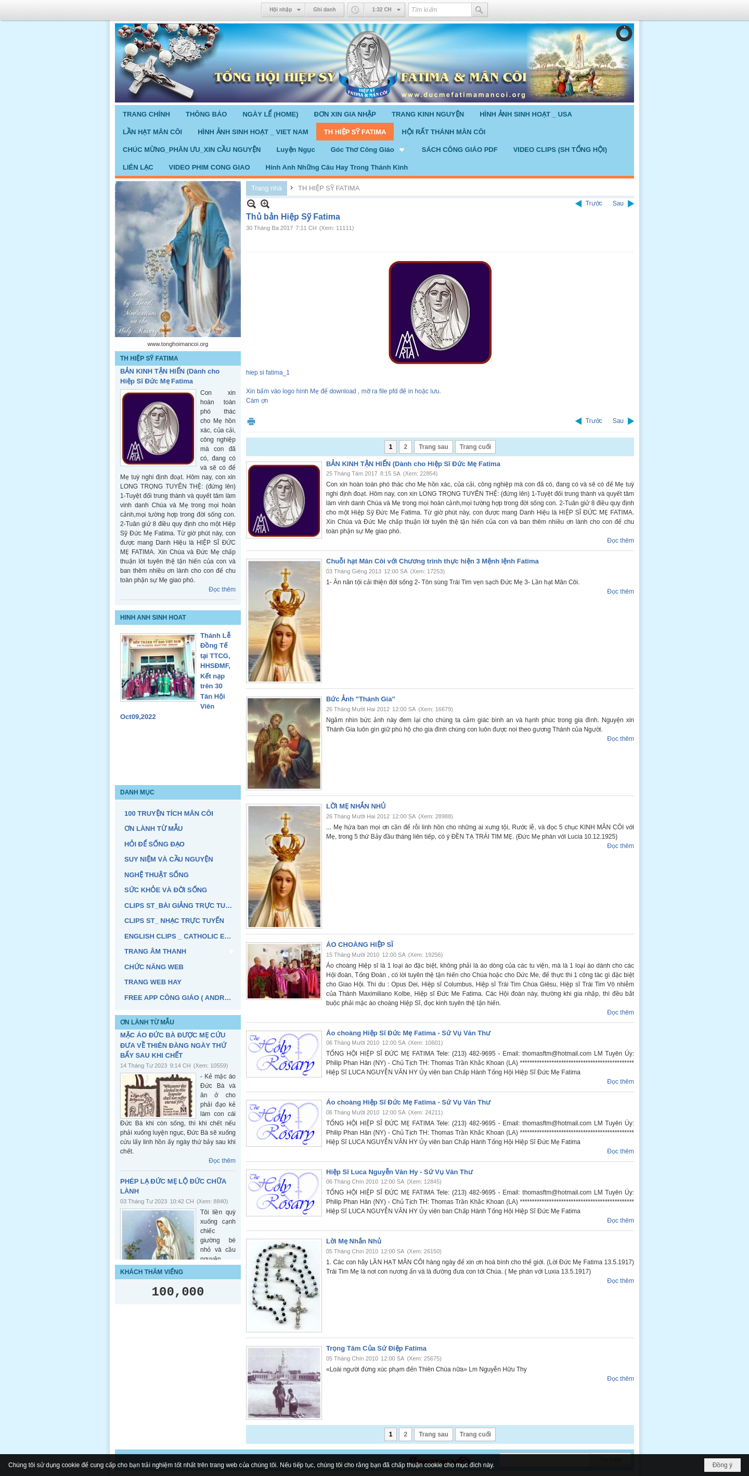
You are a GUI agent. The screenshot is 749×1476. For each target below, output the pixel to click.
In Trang (251, 421)
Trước (594, 203)
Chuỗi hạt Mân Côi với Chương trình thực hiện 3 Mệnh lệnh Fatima (432, 561)
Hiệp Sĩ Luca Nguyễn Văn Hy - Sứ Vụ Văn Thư (399, 1172)
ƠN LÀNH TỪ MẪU (147, 1022)
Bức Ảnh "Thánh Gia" (360, 699)
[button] (368, 149)
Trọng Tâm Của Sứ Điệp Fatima (376, 1348)
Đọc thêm (222, 589)
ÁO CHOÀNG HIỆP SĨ (359, 944)
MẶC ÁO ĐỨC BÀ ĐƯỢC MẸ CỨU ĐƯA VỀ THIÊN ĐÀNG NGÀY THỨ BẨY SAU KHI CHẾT (173, 1045)
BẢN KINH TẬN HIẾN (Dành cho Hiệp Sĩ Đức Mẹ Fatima (413, 464)
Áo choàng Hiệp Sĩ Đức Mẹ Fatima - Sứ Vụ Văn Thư (408, 1033)
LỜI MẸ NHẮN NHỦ (356, 806)
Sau (618, 203)
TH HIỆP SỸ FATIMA (149, 358)
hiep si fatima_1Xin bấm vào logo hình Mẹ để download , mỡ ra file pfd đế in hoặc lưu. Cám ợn (369, 331)
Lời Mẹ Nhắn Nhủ (353, 1241)
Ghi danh (324, 9)
